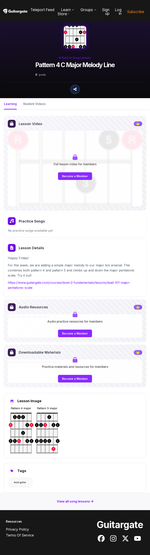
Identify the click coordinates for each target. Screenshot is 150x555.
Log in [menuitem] (118, 11)
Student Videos (34, 104)
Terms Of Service (20, 535)
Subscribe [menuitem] (135, 12)
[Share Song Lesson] (75, 89)
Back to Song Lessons (75, 57)
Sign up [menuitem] (105, 11)
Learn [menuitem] (66, 10)
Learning (10, 104)
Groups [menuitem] (86, 10)
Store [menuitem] (62, 14)
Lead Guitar (20, 482)
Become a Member (75, 176)
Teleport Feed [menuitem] (42, 10)
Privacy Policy (17, 529)
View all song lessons (75, 501)
